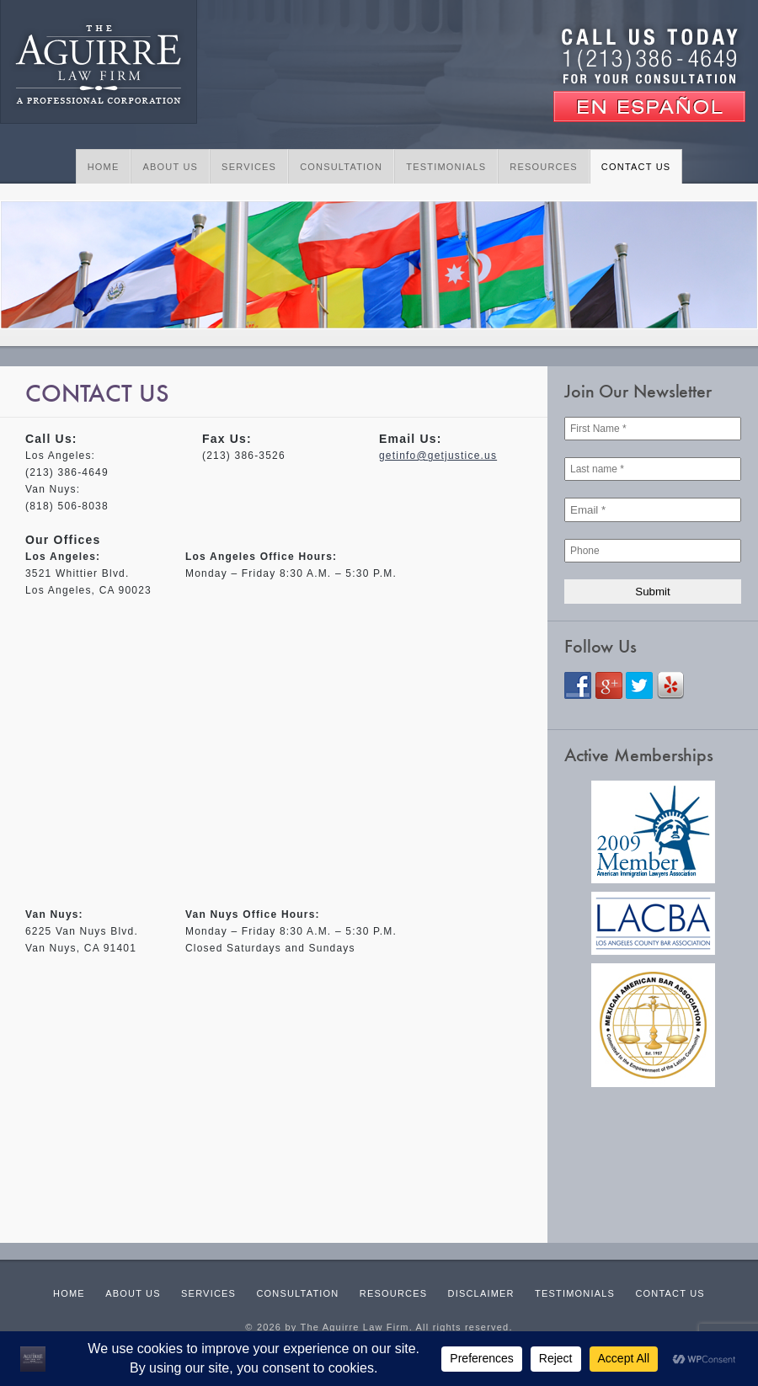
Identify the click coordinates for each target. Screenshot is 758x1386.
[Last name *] (652, 469)
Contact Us (636, 167)
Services (249, 167)
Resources (543, 167)
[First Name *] (652, 428)
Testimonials (446, 167)
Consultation (341, 167)
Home (104, 167)
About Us (170, 167)
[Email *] (652, 510)
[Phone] (652, 550)
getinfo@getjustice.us (438, 455)
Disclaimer (481, 1293)
